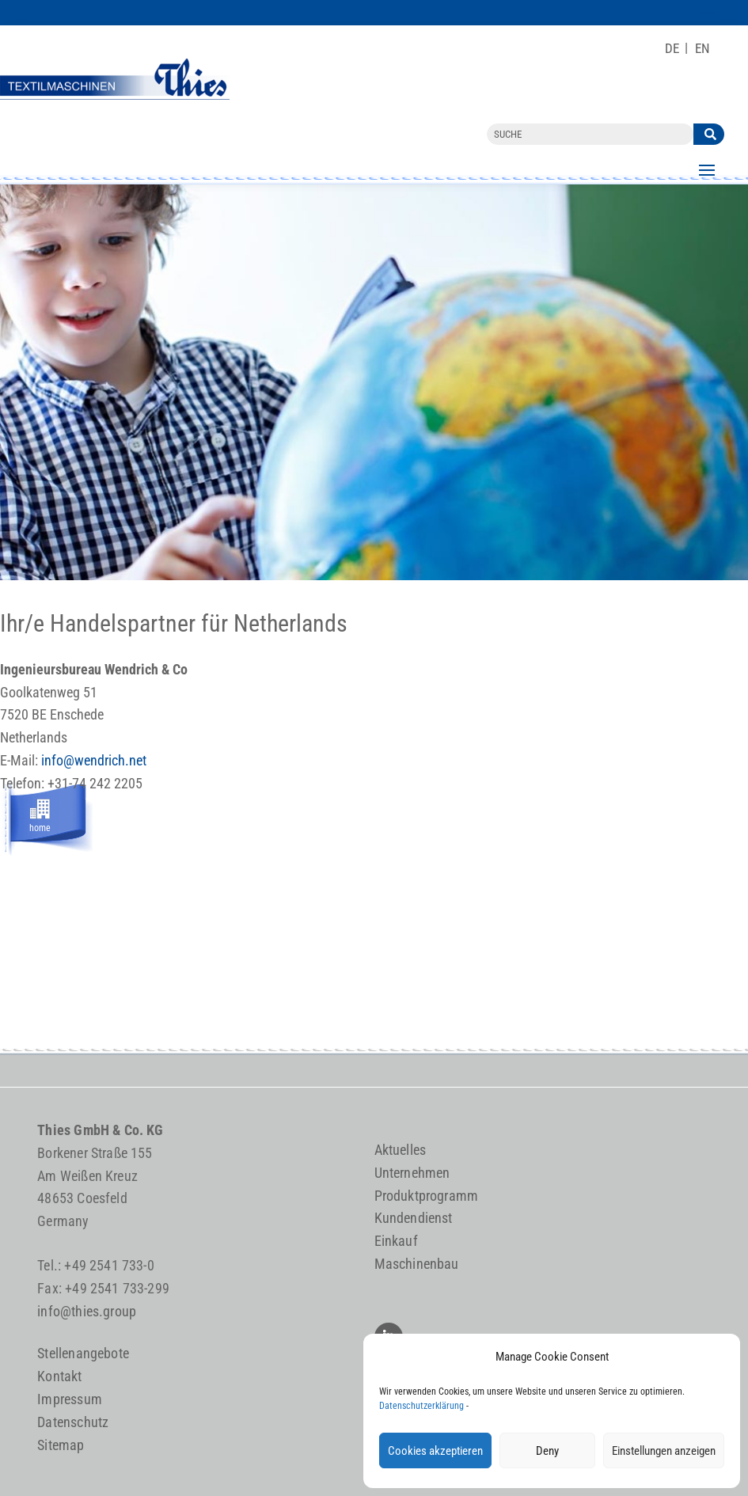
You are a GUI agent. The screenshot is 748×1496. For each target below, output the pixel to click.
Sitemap (60, 1445)
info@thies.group (86, 1311)
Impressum (69, 1399)
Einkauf (396, 1240)
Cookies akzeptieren (435, 1451)
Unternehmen (412, 1172)
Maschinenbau (416, 1263)
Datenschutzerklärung (421, 1405)
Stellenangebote (83, 1353)
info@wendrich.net (93, 760)
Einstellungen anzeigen (664, 1451)
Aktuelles (400, 1149)
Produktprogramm (426, 1195)
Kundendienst (413, 1217)
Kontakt (59, 1376)
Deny (547, 1451)
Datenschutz (72, 1422)
